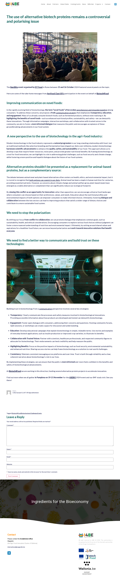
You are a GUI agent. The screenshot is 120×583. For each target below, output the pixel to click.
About (49, 4)
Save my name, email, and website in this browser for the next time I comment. (32, 472)
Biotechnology (25, 413)
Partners (55, 4)
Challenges (33, 413)
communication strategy (66, 113)
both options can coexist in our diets (44, 180)
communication (45, 309)
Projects (99, 4)
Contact (107, 4)
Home (43, 4)
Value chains (64, 4)
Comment (10, 425)
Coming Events (75, 4)
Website (9, 464)
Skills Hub (91, 4)
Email (9, 457)
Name (9, 449)
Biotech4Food (16, 413)
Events (39, 413)
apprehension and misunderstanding (92, 110)
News (84, 4)
